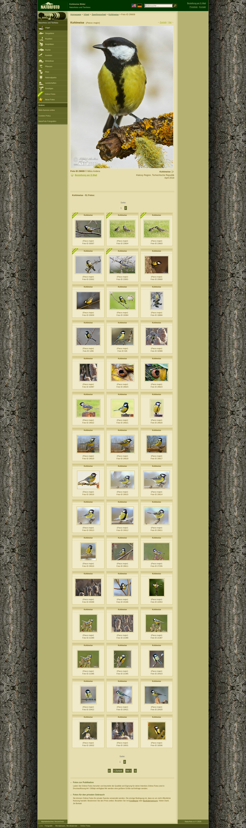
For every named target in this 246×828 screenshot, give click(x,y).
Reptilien (48, 39)
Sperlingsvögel (99, 14)
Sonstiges (49, 88)
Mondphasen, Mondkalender (66, 826)
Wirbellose (49, 61)
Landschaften (50, 83)
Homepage (75, 14)
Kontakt (202, 7)
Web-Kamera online (46, 110)
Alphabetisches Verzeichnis (52, 821)
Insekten (48, 55)
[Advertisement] (193, 66)
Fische (48, 50)
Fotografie (49, 826)
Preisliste (194, 7)
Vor (170, 22)
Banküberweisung (150, 801)
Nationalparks (51, 77)
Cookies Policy (44, 116)
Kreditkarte (133, 801)
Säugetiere (49, 33)
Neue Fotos (50, 100)
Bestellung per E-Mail (86, 175)
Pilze (47, 72)
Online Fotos (50, 94)
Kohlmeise (113, 14)
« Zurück (118, 770)
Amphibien (49, 44)
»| (135, 770)
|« (109, 770)
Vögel (47, 28)
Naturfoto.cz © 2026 (193, 821)
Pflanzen (48, 66)
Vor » (128, 770)
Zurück (163, 22)
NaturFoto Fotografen (47, 121)
